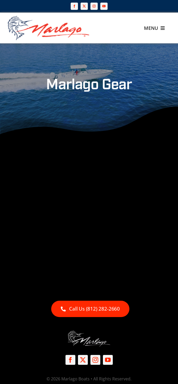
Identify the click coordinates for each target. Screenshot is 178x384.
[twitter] (84, 6)
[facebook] (74, 6)
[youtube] (104, 6)
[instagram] (94, 6)
